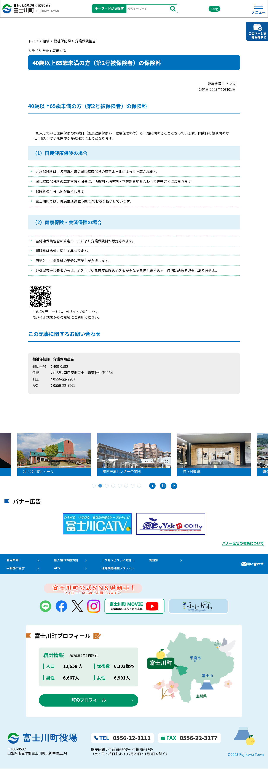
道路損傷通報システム (123, 571)
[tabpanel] (132, 454)
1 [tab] (94, 486)
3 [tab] (107, 486)
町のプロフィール (88, 705)
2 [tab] (100, 486)
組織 (46, 40)
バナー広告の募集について (243, 543)
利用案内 (11, 561)
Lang (203, 10)
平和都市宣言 (14, 571)
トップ (33, 40)
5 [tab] (120, 486)
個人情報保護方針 (69, 561)
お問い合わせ (253, 566)
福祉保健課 (62, 40)
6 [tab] (126, 486)
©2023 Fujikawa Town (246, 759)
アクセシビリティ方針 (123, 561)
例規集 (162, 561)
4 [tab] (113, 486)
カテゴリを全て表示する (47, 50)
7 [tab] (133, 486)
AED (58, 571)
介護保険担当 (85, 40)
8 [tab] (139, 486)
